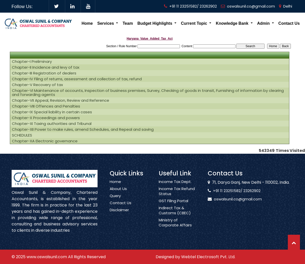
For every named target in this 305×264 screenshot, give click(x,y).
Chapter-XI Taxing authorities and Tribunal (51, 124)
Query (115, 200)
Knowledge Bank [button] (232, 23)
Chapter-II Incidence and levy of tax (45, 67)
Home (87, 23)
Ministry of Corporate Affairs (175, 227)
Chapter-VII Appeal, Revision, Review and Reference (60, 100)
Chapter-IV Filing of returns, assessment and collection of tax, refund (77, 79)
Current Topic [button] (194, 23)
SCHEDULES (22, 135)
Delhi (285, 6)
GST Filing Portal (173, 205)
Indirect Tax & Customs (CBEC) (175, 215)
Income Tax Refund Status (177, 196)
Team (128, 23)
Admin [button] (264, 23)
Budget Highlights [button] (155, 23)
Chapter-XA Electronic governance (45, 141)
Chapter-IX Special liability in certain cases (52, 112)
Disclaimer (119, 214)
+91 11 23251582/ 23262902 (190, 6)
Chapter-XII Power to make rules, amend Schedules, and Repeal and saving (83, 129)
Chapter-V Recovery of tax (37, 85)
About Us (118, 193)
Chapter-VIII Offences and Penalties (46, 106)
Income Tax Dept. (175, 186)
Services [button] (106, 23)
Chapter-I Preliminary (32, 62)
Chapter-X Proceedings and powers (46, 118)
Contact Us (289, 23)
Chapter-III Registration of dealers (44, 73)
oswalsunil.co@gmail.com (248, 6)
